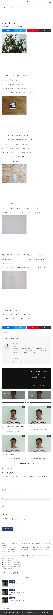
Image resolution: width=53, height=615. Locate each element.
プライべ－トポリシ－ (11, 573)
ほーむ (3, 608)
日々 (23, 26)
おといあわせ (13, 608)
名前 (4, 490)
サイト (4, 506)
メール (4, 498)
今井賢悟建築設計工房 (31, 612)
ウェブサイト (16, 362)
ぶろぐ (7, 608)
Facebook (24, 362)
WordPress (47, 612)
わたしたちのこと (20, 608)
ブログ (5, 332)
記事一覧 (16, 358)
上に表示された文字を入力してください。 (14, 519)
